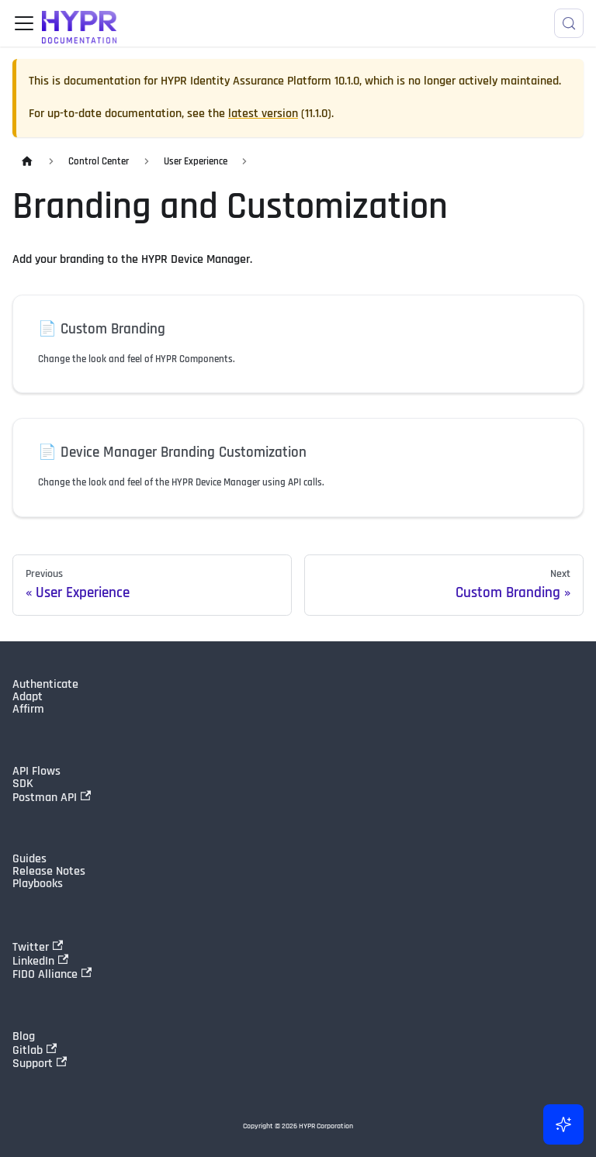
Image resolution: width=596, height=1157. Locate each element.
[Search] (569, 23)
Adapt (27, 697)
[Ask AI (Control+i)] (563, 1124)
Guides (29, 859)
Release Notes (48, 871)
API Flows (36, 771)
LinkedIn (40, 961)
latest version (263, 113)
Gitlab (34, 1050)
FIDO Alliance (52, 974)
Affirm (28, 709)
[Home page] (27, 162)
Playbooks (37, 884)
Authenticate (45, 685)
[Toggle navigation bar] (24, 23)
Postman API (51, 797)
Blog (23, 1037)
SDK (22, 784)
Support (39, 1063)
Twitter (37, 947)
